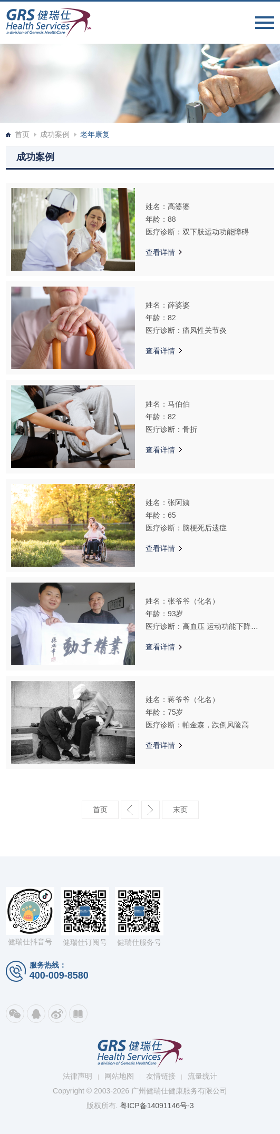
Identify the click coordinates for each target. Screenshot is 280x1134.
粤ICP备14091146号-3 (157, 1105)
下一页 (150, 810)
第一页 (100, 810)
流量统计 (202, 1076)
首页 (22, 134)
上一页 (130, 810)
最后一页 (180, 810)
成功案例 (55, 134)
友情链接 (161, 1076)
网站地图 (119, 1076)
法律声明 (77, 1076)
